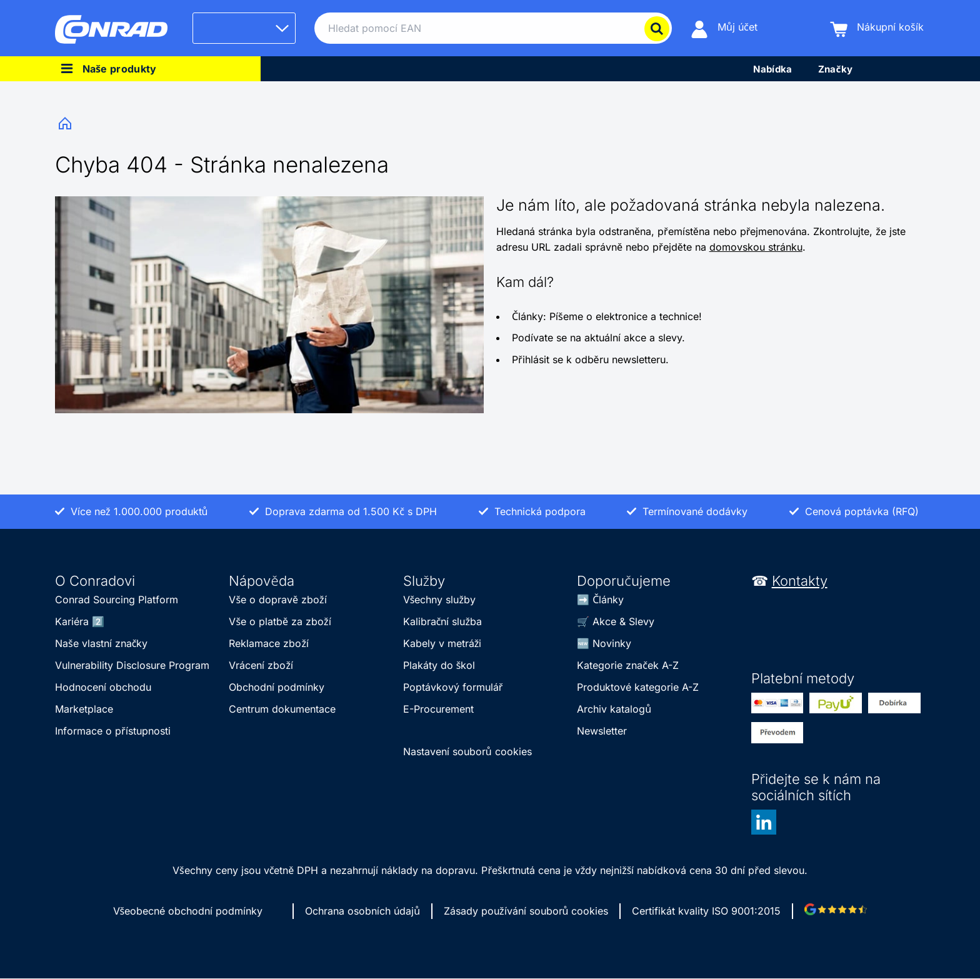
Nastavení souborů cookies (467, 751)
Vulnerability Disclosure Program (132, 665)
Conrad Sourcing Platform (116, 599)
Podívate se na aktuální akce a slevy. (598, 337)
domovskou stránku (755, 247)
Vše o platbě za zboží (280, 621)
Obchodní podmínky (276, 687)
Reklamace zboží (269, 643)
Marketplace (84, 709)
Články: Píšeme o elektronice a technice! (607, 316)
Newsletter (602, 731)
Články (608, 599)
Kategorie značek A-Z (628, 665)
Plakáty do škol (439, 665)
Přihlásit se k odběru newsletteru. (590, 359)
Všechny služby (439, 599)
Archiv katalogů (614, 709)
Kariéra (72, 621)
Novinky (611, 643)
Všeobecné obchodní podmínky (188, 911)
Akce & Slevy (623, 621)
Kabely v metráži (442, 643)
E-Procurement (438, 709)
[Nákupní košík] (877, 28)
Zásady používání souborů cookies (526, 911)
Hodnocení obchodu (103, 687)
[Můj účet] (724, 28)
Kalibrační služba (442, 621)
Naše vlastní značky (101, 643)
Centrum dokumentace (282, 709)
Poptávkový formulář (453, 687)
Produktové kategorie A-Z (638, 687)
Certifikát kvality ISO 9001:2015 (706, 911)
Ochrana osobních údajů (362, 911)
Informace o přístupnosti (113, 731)
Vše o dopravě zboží (277, 599)
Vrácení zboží (261, 665)
